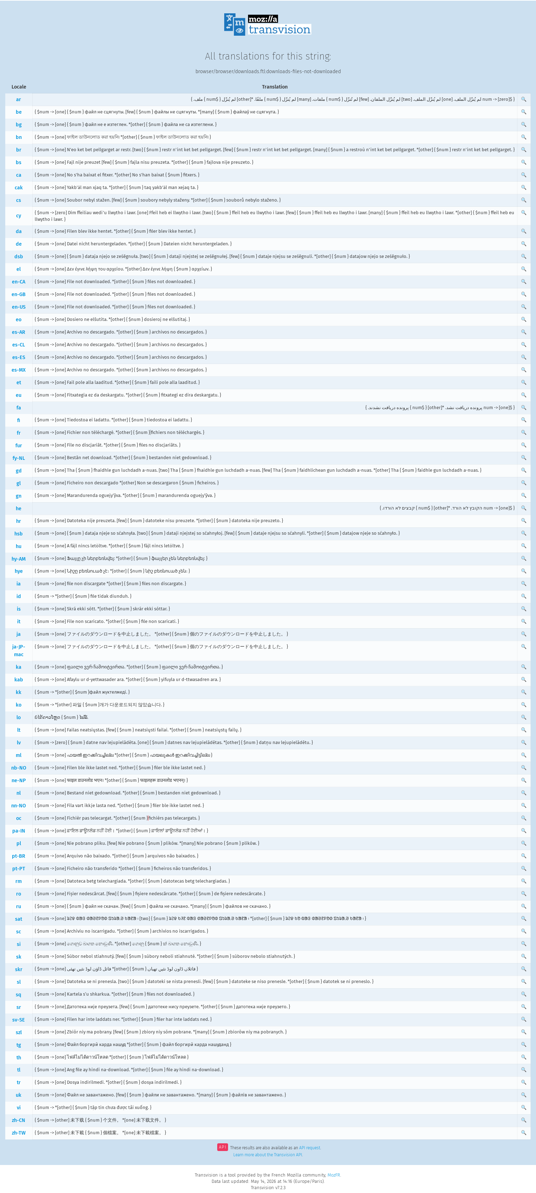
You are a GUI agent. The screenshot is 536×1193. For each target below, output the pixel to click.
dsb (18, 257)
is (19, 609)
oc (18, 818)
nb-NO (18, 768)
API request (309, 1147)
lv (19, 743)
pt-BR (18, 856)
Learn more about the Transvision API (267, 1154)
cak (19, 188)
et (18, 383)
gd (19, 471)
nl (18, 793)
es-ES (18, 357)
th (18, 1058)
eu (18, 395)
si (19, 944)
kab (18, 680)
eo (18, 320)
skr (18, 970)
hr (18, 521)
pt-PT (18, 869)
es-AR (18, 332)
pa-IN (18, 831)
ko (18, 705)
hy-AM (19, 559)
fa (18, 408)
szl (19, 1033)
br (18, 150)
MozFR (334, 1175)
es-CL (18, 345)
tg (18, 1045)
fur (18, 446)
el (18, 269)
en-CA (18, 282)
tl (18, 1070)
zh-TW (19, 1133)
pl (18, 844)
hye (19, 571)
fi (18, 420)
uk (18, 1095)
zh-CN (18, 1120)
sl (19, 982)
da (19, 231)
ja (18, 634)
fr (19, 433)
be (19, 112)
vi (19, 1108)
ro (18, 894)
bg (19, 125)
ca (18, 175)
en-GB (19, 294)
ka (18, 667)
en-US (19, 307)
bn (19, 137)
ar (18, 100)
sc (18, 932)
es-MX (19, 370)
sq (18, 995)
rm (18, 881)
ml (18, 755)
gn (18, 496)
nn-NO (18, 806)
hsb (18, 534)
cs (18, 200)
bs (18, 163)
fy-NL (19, 458)
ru (18, 907)
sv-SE (18, 1020)
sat (18, 919)
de (19, 244)
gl (18, 483)
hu (18, 546)
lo (18, 718)
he (18, 509)
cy (18, 216)
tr (19, 1083)
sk (18, 957)
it (18, 622)
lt (18, 730)
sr (18, 1007)
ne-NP (19, 781)
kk (18, 692)
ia (18, 584)
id (18, 596)
